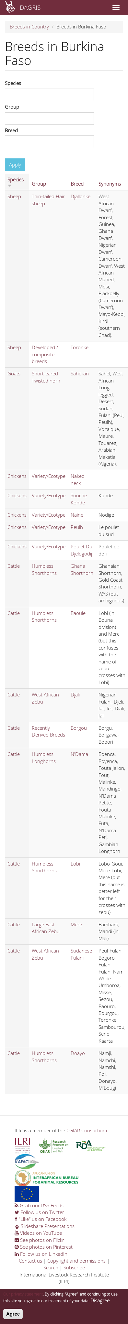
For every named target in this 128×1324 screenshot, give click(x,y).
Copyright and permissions (76, 1260)
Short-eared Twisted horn (46, 376)
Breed (11, 130)
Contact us (30, 1260)
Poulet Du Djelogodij (81, 549)
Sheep (14, 196)
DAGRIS (30, 7)
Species (13, 83)
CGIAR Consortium (86, 1130)
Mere (76, 924)
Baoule (78, 613)
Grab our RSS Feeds (39, 1205)
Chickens (17, 476)
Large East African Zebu (46, 927)
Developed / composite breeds (45, 354)
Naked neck (78, 479)
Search (50, 1267)
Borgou (79, 728)
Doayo (78, 1053)
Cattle (13, 566)
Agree (13, 1316)
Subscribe (74, 1267)
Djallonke (80, 196)
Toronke (79, 347)
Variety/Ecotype (48, 476)
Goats (13, 373)
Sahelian (80, 373)
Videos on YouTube (38, 1233)
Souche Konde (79, 498)
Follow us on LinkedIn (41, 1254)
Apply (15, 164)
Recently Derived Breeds (48, 731)
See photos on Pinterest (44, 1246)
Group (12, 106)
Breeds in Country (29, 26)
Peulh (77, 527)
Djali (75, 694)
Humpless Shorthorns (44, 569)
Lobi (75, 863)
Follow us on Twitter (39, 1212)
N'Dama (79, 754)
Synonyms (110, 183)
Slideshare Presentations (45, 1226)
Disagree (100, 1303)
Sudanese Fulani (81, 954)
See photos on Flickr (39, 1240)
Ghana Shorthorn (82, 569)
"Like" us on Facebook (40, 1219)
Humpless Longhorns (44, 757)
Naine (77, 514)
